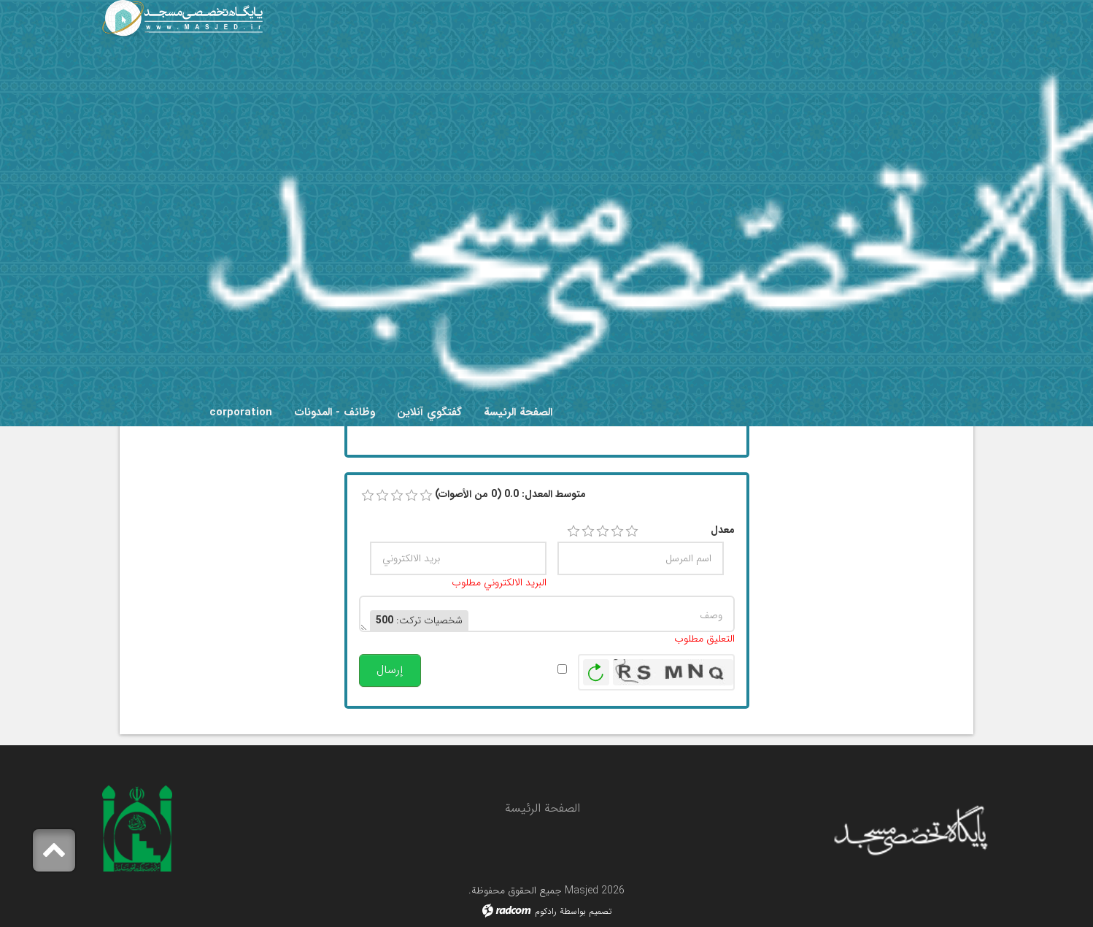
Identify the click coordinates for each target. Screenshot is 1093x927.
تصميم (600, 911)
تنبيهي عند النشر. (516, 669)
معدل (723, 530)
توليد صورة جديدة (596, 672)
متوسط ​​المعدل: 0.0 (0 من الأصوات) (510, 494)
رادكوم (546, 911)
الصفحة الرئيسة (542, 808)
